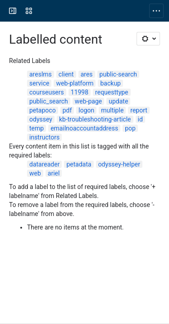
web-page (88, 101)
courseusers (46, 92)
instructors (44, 137)
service (39, 83)
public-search (118, 74)
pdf (67, 110)
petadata (78, 164)
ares (87, 74)
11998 (79, 92)
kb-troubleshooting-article (95, 119)
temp (36, 128)
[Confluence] (41, 11)
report (138, 110)
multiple (112, 110)
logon (86, 110)
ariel (54, 173)
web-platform (74, 83)
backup (110, 83)
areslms (40, 74)
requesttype (111, 92)
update (118, 101)
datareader (44, 164)
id (140, 119)
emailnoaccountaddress (84, 128)
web (35, 173)
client (66, 74)
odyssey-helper (119, 164)
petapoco (42, 110)
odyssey (40, 119)
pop (130, 128)
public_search (48, 101)
